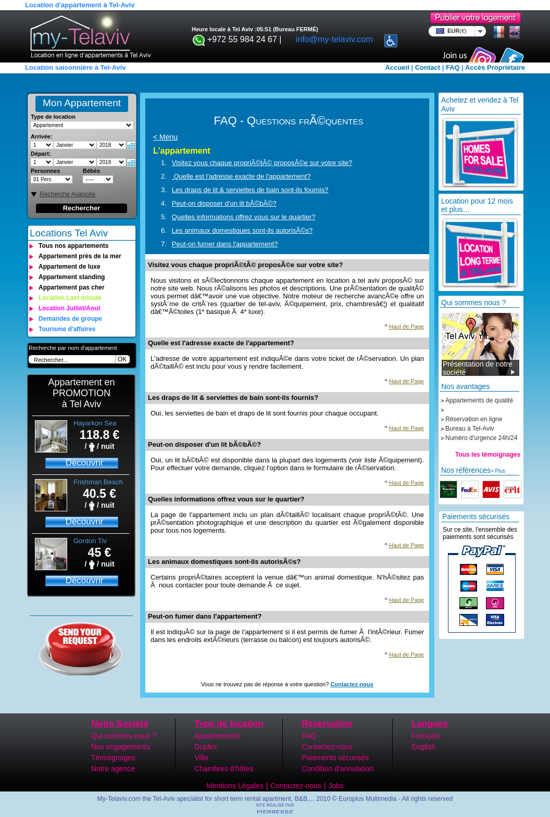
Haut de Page (406, 326)
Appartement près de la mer (80, 256)
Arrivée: (42, 136)
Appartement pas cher (72, 287)
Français (425, 736)
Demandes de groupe (70, 318)
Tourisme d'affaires (67, 329)
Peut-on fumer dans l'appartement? (225, 244)
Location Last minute (70, 297)
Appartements (217, 736)
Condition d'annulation (337, 768)
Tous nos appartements (73, 245)
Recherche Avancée (67, 194)
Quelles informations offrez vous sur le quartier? (244, 217)
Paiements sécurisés (335, 757)
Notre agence (113, 768)
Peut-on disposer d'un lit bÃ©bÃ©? (224, 203)
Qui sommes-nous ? (123, 736)
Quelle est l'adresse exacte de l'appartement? (241, 176)
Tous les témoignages (487, 454)
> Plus (498, 471)
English (423, 747)
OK (122, 359)
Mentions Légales (235, 786)
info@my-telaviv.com (334, 39)
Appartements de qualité (479, 400)
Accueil (397, 67)
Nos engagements (121, 747)
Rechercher (82, 208)
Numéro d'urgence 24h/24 (481, 438)
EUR (455, 31)
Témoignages (113, 757)
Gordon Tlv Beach (90, 544)
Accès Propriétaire (495, 67)
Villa (201, 757)
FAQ (453, 67)
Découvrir (85, 463)
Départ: (41, 153)
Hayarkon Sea (94, 423)
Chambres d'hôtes (223, 768)
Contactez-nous (351, 684)
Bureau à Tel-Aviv (469, 428)
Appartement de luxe (70, 266)
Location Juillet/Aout (70, 308)
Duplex (205, 747)
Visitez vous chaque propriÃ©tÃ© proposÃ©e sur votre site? (262, 163)
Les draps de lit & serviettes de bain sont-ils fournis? (250, 190)
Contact (427, 67)
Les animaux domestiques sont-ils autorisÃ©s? (242, 230)
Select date (131, 145)
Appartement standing (72, 277)
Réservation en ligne (473, 419)
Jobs (336, 786)
